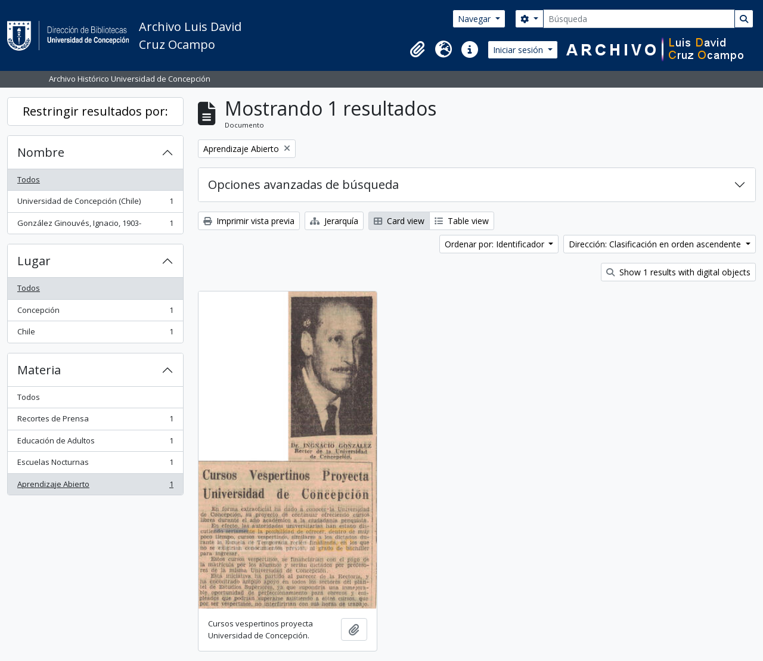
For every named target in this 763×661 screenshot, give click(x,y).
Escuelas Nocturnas (95, 465)
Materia (39, 370)
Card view (399, 220)
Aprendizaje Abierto (95, 487)
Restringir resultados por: (95, 111)
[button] (417, 49)
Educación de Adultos (95, 443)
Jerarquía (334, 220)
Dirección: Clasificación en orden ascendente (656, 244)
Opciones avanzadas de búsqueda (303, 184)
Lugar (34, 261)
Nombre (40, 152)
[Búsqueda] (639, 19)
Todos (28, 179)
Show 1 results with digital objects (678, 272)
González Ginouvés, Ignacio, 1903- (95, 226)
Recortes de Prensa (95, 421)
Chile (95, 334)
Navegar (475, 18)
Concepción (95, 313)
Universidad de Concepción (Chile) (95, 203)
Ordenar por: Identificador (496, 244)
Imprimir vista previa (248, 220)
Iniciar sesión (519, 49)
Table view (462, 220)
